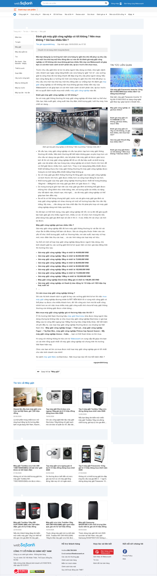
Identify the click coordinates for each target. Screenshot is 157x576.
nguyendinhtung (101, 362)
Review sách (80, 14)
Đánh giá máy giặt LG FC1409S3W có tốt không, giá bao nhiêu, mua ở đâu (119, 121)
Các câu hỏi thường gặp (70, 557)
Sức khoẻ (90, 14)
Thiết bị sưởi (19, 68)
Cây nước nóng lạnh (22, 78)
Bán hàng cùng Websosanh (134, 3)
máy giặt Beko (50, 357)
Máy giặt (43, 31)
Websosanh (76, 339)
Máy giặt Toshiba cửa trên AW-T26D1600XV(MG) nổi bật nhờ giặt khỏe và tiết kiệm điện (27, 468)
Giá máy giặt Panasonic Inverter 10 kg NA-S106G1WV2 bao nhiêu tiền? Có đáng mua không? (126, 91)
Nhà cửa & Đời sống (116, 14)
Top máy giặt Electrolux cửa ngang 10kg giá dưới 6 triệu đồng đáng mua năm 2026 (60, 411)
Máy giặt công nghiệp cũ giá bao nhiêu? (120, 109)
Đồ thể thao (58, 14)
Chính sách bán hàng (69, 560)
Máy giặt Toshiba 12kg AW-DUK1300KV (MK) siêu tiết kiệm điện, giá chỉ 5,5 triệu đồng (26, 524)
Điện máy (46, 14)
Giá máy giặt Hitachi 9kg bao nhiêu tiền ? (120, 141)
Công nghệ (22, 14)
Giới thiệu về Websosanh (102, 557)
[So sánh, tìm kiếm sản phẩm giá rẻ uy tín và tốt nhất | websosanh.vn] (23, 3)
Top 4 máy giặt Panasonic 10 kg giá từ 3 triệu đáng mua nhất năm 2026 (93, 468)
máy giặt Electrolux (76, 316)
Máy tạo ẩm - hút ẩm (22, 93)
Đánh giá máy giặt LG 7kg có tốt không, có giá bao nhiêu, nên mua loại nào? (120, 132)
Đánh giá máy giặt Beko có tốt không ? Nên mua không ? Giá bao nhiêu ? (120, 152)
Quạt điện (18, 73)
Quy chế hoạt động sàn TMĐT (72, 570)
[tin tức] (14, 14)
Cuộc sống (35, 14)
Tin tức (25, 31)
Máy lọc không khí (21, 83)
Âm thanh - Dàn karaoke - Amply (20, 62)
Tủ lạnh (17, 42)
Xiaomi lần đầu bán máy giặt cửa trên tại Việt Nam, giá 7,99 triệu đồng (27, 411)
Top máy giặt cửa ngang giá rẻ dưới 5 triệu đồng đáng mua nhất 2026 (60, 468)
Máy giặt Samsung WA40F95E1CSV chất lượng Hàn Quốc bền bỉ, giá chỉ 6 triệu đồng (92, 524)
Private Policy (127, 556)
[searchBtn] (106, 3)
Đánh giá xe (101, 14)
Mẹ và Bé (68, 14)
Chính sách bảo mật (69, 566)
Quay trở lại (50, 372)
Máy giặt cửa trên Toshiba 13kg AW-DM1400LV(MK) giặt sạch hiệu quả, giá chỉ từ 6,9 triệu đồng (60, 524)
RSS (124, 559)
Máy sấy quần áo (21, 52)
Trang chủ (17, 31)
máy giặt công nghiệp (79, 90)
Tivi (16, 57)
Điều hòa (18, 37)
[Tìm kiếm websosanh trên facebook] (125, 551)
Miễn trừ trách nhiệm (69, 563)
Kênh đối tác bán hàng (101, 563)
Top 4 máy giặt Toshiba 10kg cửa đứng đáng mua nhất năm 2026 (92, 410)
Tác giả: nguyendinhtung (45, 44)
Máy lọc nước (20, 88)
